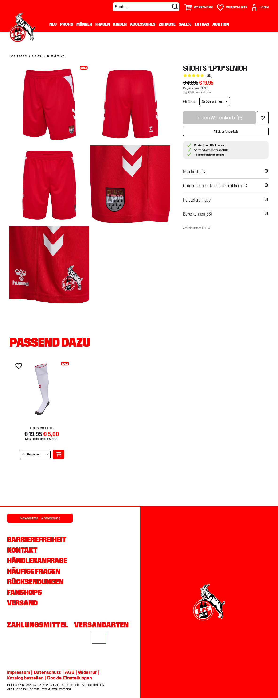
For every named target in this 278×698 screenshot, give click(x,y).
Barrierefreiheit (36, 539)
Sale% (185, 24)
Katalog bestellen (25, 678)
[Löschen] (263, 117)
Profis (66, 24)
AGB (69, 672)
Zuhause (167, 24)
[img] (49, 104)
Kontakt (22, 550)
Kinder (120, 24)
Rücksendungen (35, 581)
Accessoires (142, 24)
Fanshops (24, 592)
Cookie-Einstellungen (69, 678)
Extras (202, 24)
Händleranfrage (37, 560)
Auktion (220, 24)
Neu (53, 24)
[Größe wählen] (214, 101)
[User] (260, 5)
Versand (22, 603)
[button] (226, 171)
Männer (84, 24)
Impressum (18, 672)
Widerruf (87, 672)
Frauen (102, 24)
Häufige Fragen (33, 571)
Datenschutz (47, 672)
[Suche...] (146, 7)
